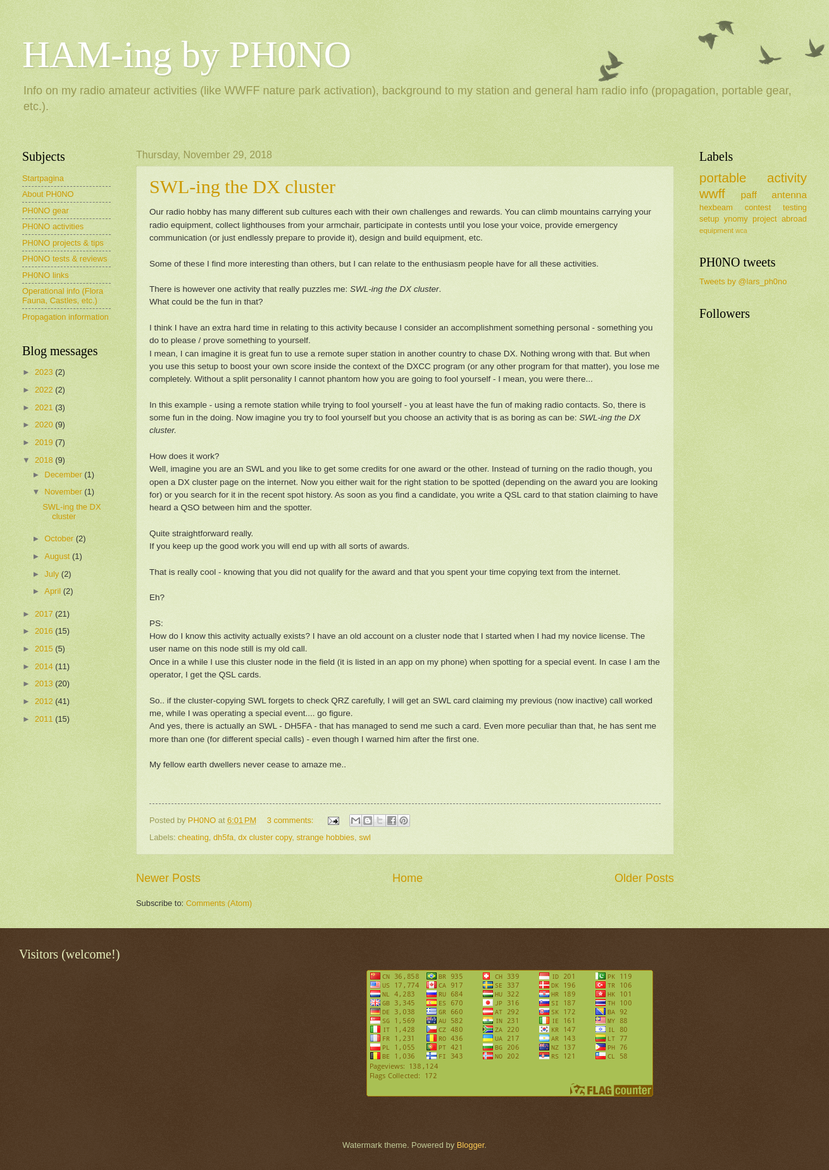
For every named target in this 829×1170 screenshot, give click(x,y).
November (64, 491)
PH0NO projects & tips (63, 243)
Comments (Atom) (219, 903)
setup (709, 218)
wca (741, 230)
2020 (45, 424)
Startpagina (43, 178)
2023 (45, 372)
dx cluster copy (265, 837)
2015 (45, 648)
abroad (794, 218)
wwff (712, 193)
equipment (716, 230)
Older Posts (644, 878)
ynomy (736, 218)
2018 (45, 460)
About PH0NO (48, 194)
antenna (789, 194)
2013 (45, 683)
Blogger (471, 1145)
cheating (193, 837)
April (53, 591)
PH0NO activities (53, 226)
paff (748, 194)
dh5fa (223, 837)
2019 (45, 442)
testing (795, 207)
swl (365, 837)
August (58, 556)
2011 (45, 719)
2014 (45, 666)
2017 (45, 614)
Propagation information (65, 317)
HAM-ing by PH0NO (186, 54)
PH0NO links (45, 275)
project (764, 218)
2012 (45, 701)
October (59, 538)
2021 (45, 407)
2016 (45, 631)
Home (407, 878)
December (64, 474)
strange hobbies (325, 837)
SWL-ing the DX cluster (242, 186)
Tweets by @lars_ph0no (743, 281)
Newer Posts (168, 878)
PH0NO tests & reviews (65, 258)
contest (758, 207)
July (52, 574)
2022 (45, 389)
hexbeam (716, 207)
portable (722, 177)
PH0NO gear (45, 210)
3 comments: (291, 820)
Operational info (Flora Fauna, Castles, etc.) (62, 295)
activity (787, 177)
